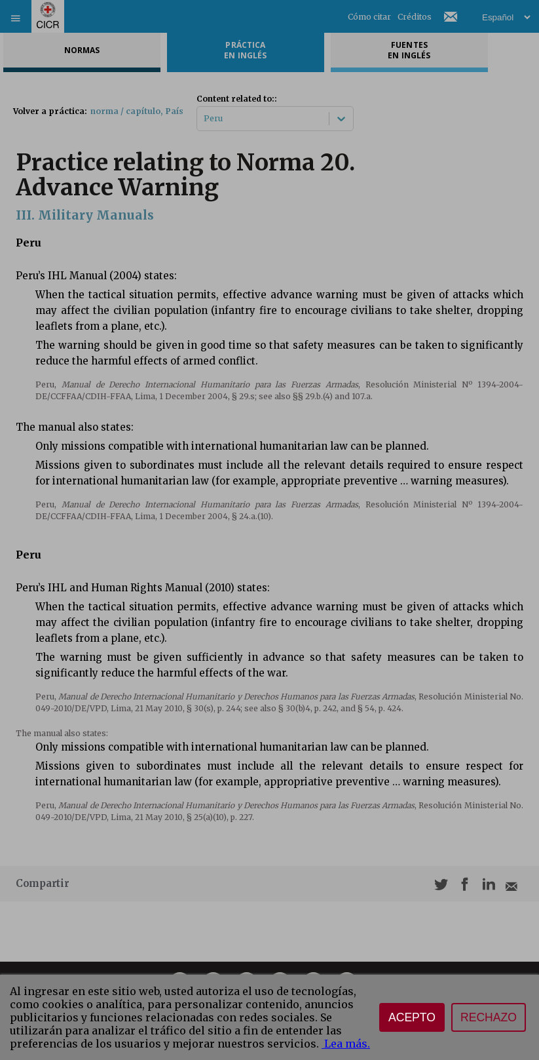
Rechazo (488, 1017)
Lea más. (346, 1043)
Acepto (412, 1017)
